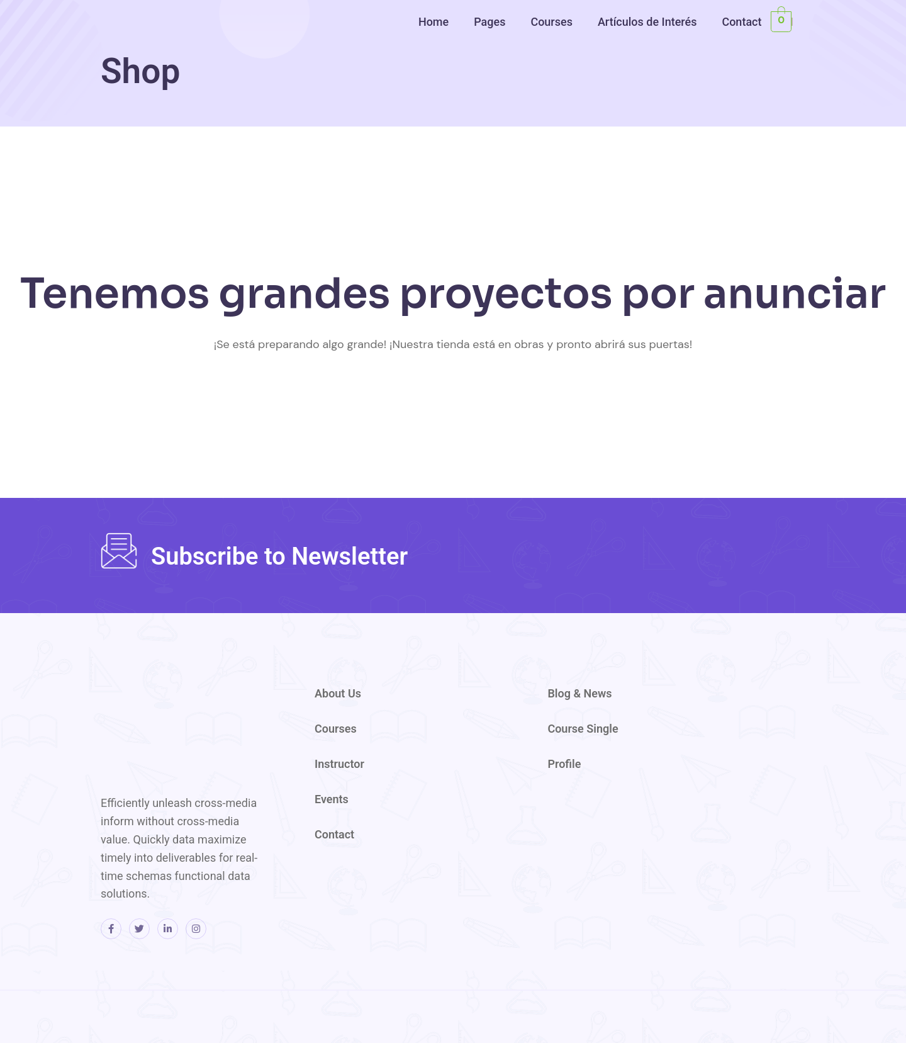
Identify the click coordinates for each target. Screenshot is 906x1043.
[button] (436, 21)
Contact (741, 21)
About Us (338, 693)
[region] (742, 98)
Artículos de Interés (647, 21)
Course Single (582, 728)
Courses (551, 21)
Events (332, 799)
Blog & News (579, 693)
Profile (564, 763)
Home (433, 21)
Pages (489, 21)
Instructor (339, 763)
